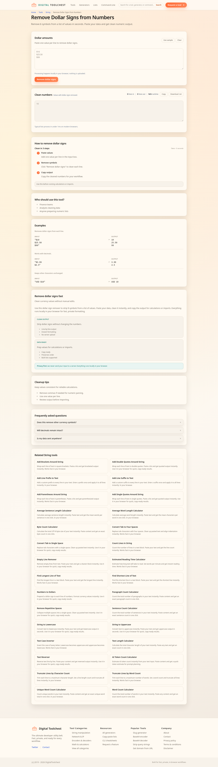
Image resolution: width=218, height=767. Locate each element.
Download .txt (176, 94)
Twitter (35, 747)
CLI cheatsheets (109, 740)
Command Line (108, 5)
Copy (164, 94)
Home (33, 12)
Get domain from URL (143, 748)
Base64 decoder (140, 740)
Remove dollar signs (46, 79)
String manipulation (81, 732)
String (48, 12)
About (166, 732)
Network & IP (78, 736)
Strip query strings (141, 744)
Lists (95, 5)
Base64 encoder (140, 736)
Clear (179, 40)
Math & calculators (80, 744)
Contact (46, 747)
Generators (84, 5)
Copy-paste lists (109, 736)
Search (158, 5)
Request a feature (110, 744)
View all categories (80, 748)
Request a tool (176, 5)
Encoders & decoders (81, 740)
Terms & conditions (172, 744)
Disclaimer (168, 748)
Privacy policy (170, 740)
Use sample (168, 40)
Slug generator (140, 732)
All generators (108, 732)
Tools (72, 5)
